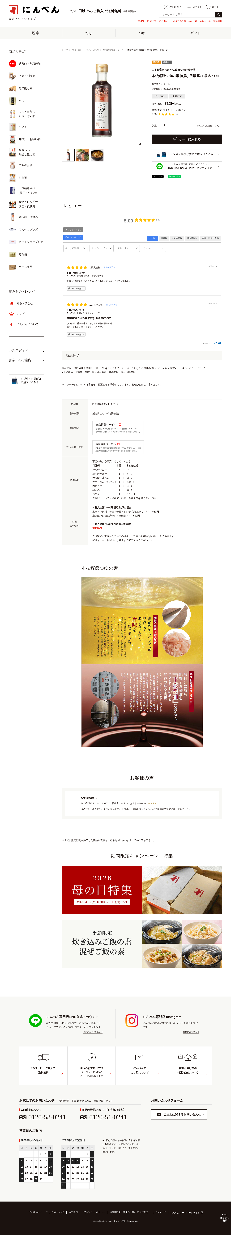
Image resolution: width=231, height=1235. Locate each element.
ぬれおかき (205, 21)
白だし (153, 21)
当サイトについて (55, 1212)
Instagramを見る (190, 1032)
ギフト (195, 33)
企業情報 (73, 1212)
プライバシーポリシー (93, 1212)
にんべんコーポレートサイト (185, 1213)
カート (212, 7)
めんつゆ (192, 21)
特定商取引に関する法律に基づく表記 (129, 1212)
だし (89, 33)
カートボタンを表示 (224, 1218)
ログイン (194, 7)
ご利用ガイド (174, 7)
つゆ (142, 33)
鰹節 (35, 33)
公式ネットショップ (34, 12)
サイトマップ (159, 1212)
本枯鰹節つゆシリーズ (113, 50)
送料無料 (217, 21)
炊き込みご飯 (179, 21)
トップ (65, 50)
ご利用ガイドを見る (92, 1032)
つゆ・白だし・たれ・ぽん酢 (85, 50)
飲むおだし (165, 21)
